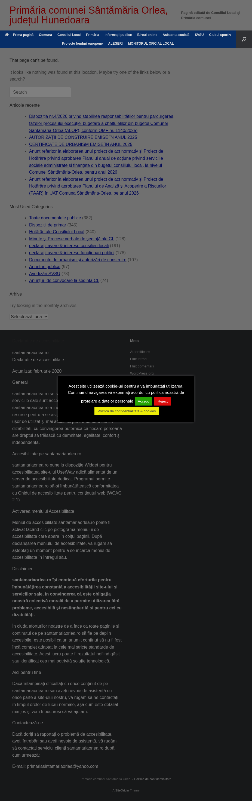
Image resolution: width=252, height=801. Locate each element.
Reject (163, 401)
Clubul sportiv (220, 35)
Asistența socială (176, 35)
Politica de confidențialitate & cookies (127, 411)
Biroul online (147, 35)
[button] (244, 39)
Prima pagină (19, 35)
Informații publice (118, 35)
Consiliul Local (69, 35)
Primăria (92, 35)
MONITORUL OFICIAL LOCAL (151, 43)
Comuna (45, 35)
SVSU (199, 35)
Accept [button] (143, 401)
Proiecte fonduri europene (82, 43)
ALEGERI (115, 43)
